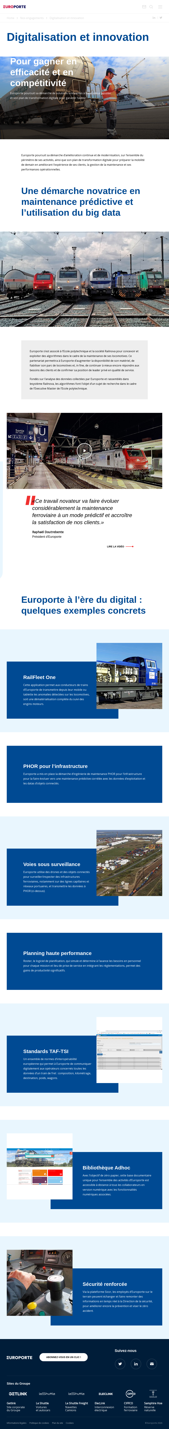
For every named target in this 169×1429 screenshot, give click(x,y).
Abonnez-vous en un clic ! (63, 1357)
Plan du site (57, 1423)
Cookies (70, 1423)
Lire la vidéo (115, 546)
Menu (160, 6)
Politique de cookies (39, 1423)
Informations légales (16, 1423)
